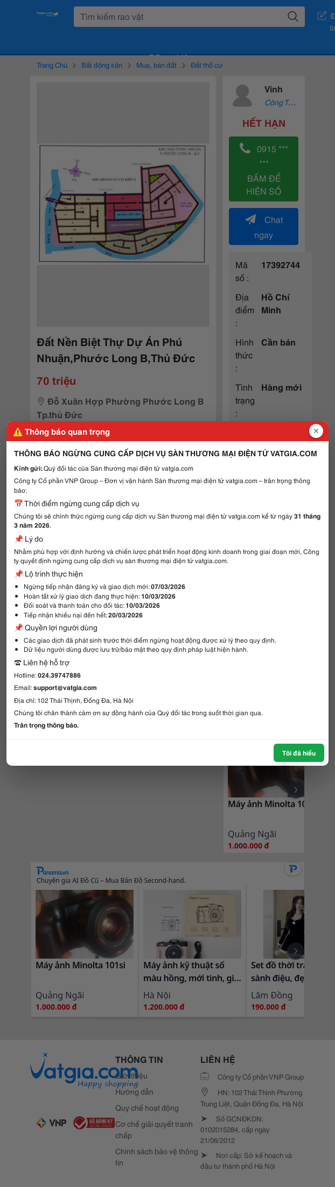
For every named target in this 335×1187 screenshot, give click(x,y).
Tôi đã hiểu (299, 752)
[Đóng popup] (316, 431)
